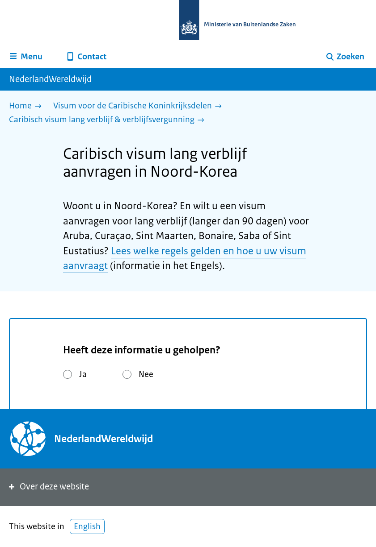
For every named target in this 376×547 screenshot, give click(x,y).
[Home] (27, 106)
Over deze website (48, 486)
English (87, 526)
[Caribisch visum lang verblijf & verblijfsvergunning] (109, 120)
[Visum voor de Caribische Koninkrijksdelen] (139, 106)
